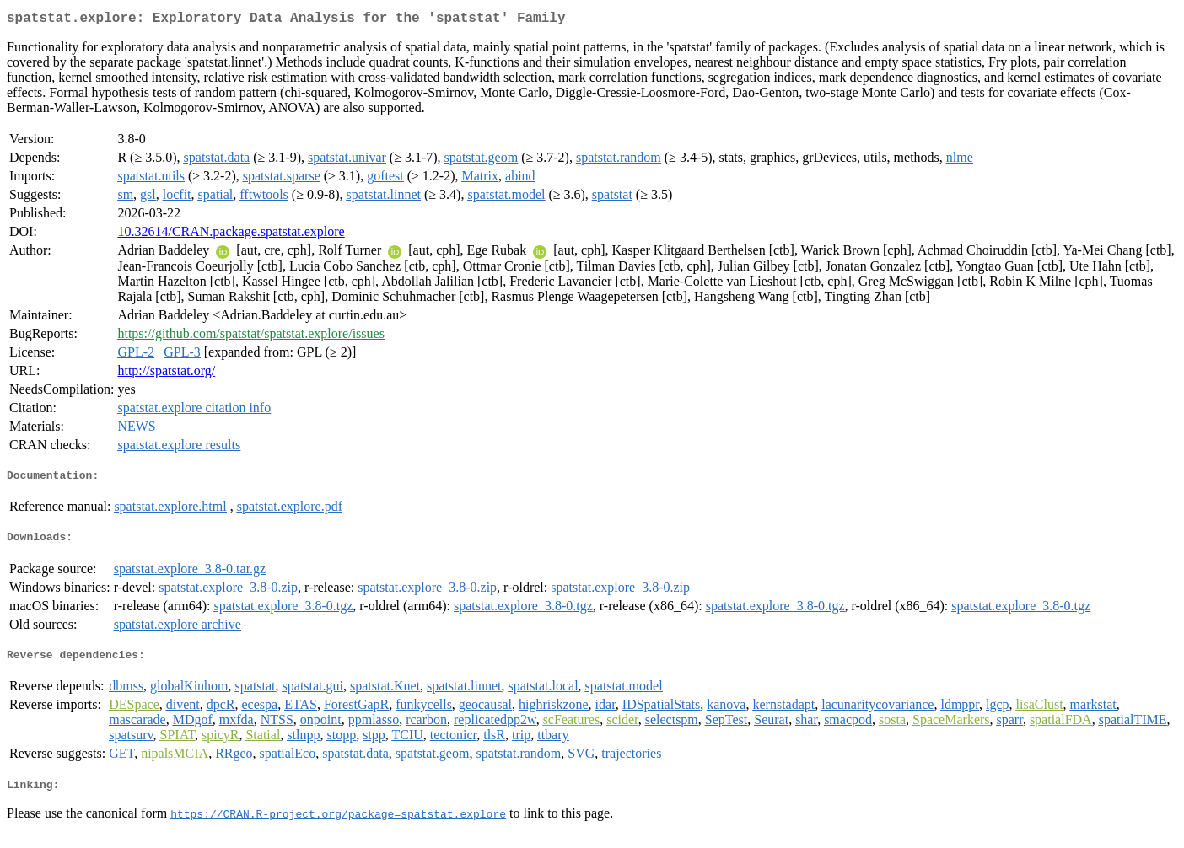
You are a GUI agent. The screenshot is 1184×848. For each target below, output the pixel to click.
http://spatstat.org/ (166, 374)
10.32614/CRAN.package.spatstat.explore (230, 235)
